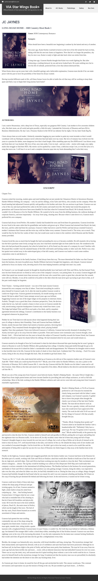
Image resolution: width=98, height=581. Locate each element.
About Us (48, 8)
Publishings (71, 8)
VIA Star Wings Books (22, 7)
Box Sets (91, 8)
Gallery (81, 8)
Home (39, 8)
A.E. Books (59, 8)
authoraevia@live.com (11, 2)
